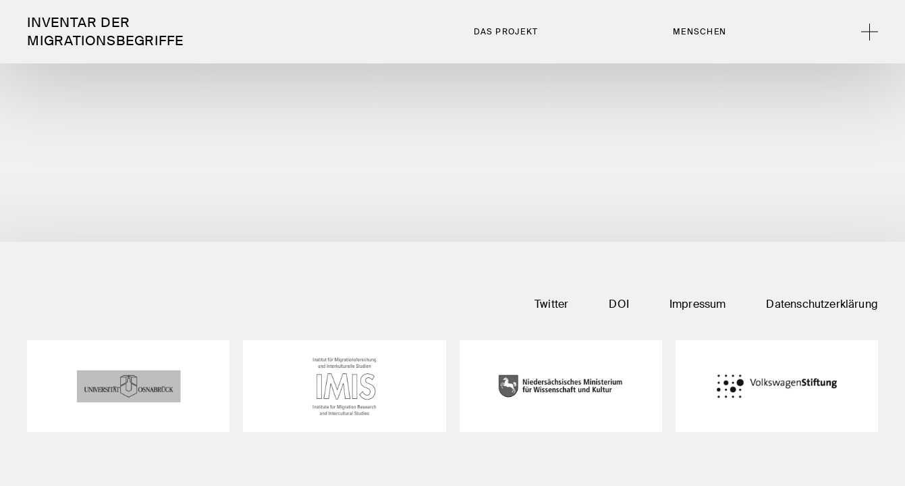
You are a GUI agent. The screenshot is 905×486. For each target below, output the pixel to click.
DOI (619, 304)
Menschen (699, 31)
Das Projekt (506, 31)
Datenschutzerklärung (822, 304)
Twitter (551, 304)
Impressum (697, 304)
